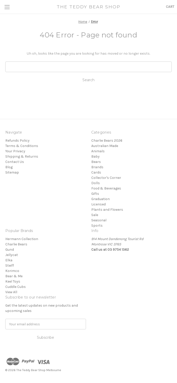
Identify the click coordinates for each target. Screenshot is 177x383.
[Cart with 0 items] (170, 7)
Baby (95, 156)
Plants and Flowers (107, 209)
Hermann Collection (21, 239)
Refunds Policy (17, 140)
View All (11, 292)
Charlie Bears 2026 (106, 140)
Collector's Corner (106, 178)
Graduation (100, 199)
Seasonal (98, 220)
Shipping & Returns (21, 156)
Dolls (95, 183)
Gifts (95, 194)
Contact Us (14, 162)
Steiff (9, 265)
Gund (9, 249)
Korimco (12, 271)
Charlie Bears (16, 244)
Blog (9, 167)
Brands (97, 167)
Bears (96, 162)
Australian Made (104, 146)
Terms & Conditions (21, 146)
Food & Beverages (106, 188)
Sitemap (12, 172)
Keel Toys (12, 281)
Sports (97, 225)
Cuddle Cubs (15, 287)
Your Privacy (15, 151)
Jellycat (11, 255)
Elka (8, 260)
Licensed (98, 204)
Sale (94, 215)
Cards (96, 172)
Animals (98, 151)
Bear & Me (14, 276)
